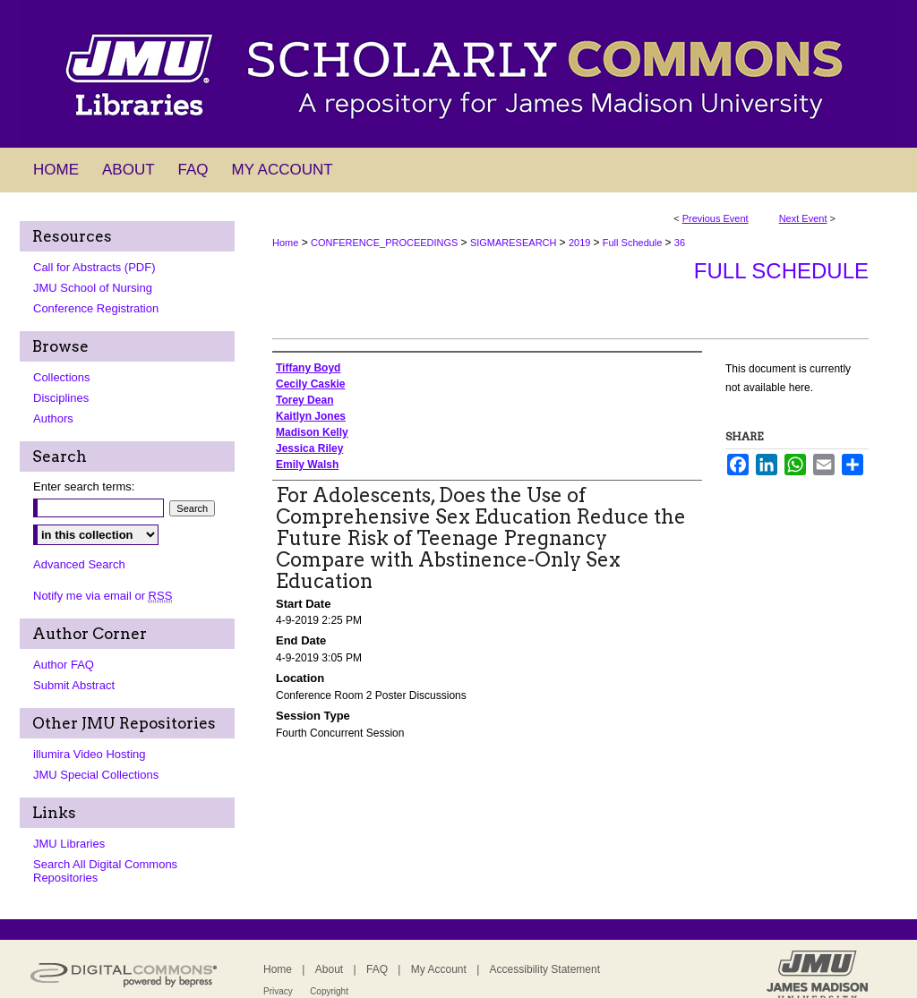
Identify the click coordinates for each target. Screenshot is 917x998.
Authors (53, 418)
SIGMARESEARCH (515, 242)
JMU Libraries (69, 843)
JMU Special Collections (96, 774)
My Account (439, 969)
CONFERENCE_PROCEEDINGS (385, 242)
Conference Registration (96, 308)
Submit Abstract (74, 685)
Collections (61, 377)
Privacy (278, 991)
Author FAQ (63, 664)
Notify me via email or (102, 595)
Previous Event (715, 218)
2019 (581, 242)
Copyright (329, 991)
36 (679, 242)
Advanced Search (79, 564)
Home (285, 242)
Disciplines (61, 398)
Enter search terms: (83, 486)
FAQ (377, 969)
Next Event (803, 218)
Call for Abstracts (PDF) (94, 267)
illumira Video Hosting (89, 754)
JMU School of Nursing (92, 287)
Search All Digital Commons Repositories (105, 870)
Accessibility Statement (545, 969)
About (329, 969)
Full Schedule (634, 242)
